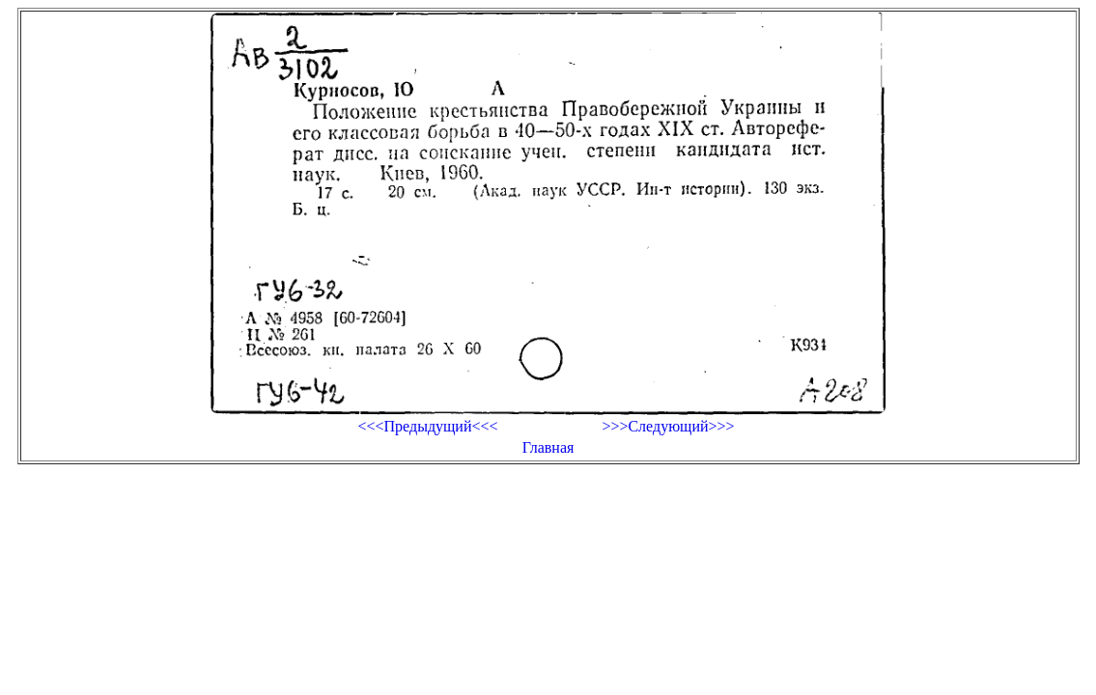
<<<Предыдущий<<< (427, 426)
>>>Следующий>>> (668, 426)
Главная (548, 447)
